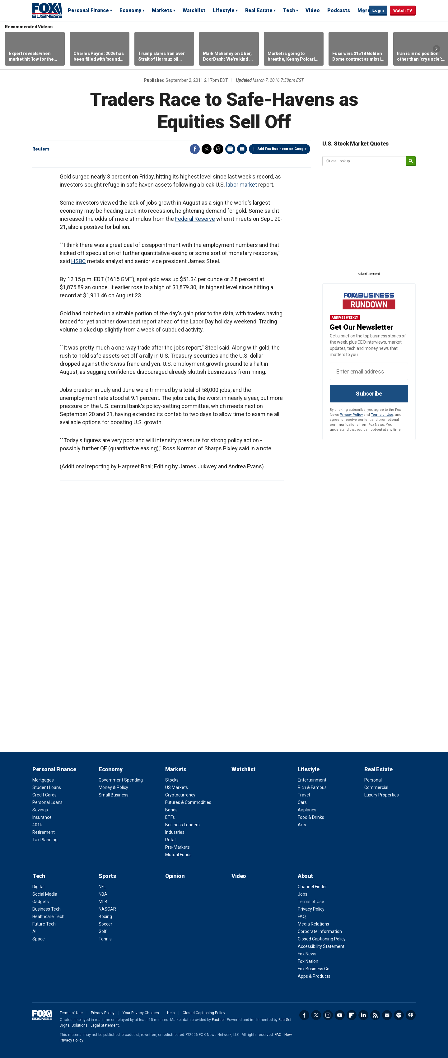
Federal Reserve (195, 219)
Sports (107, 876)
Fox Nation (308, 961)
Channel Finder (312, 886)
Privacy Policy (351, 415)
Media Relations (313, 923)
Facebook (195, 149)
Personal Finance (88, 10)
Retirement (43, 832)
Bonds (171, 809)
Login (378, 10)
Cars (302, 802)
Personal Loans (47, 802)
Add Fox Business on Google (282, 149)
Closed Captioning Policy (322, 938)
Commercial (376, 787)
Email (242, 149)
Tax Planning (45, 839)
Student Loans (46, 787)
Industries (174, 832)
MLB (103, 901)
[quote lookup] (364, 161)
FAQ (302, 916)
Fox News (307, 953)
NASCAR (107, 909)
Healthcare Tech (48, 916)
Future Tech (44, 923)
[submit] (411, 161)
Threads (218, 149)
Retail (170, 839)
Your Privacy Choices (141, 1013)
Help (171, 1013)
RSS (375, 1015)
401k (37, 824)
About (305, 876)
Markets (162, 10)
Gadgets (40, 901)
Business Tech (46, 909)
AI (34, 931)
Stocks (172, 779)
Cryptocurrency (180, 794)
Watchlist (194, 10)
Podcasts (338, 10)
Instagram (328, 1015)
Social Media (44, 894)
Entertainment (312, 779)
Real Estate (259, 10)
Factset (218, 1020)
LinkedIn (363, 1015)
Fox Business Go (313, 968)
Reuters (40, 148)
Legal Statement (105, 1025)
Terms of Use (382, 415)
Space (38, 938)
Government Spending (121, 779)
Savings (40, 809)
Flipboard (352, 1015)
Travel (304, 794)
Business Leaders (182, 824)
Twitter (207, 149)
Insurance (42, 817)
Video (313, 10)
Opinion (175, 876)
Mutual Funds (178, 854)
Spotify (399, 1015)
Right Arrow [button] (436, 49)
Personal (373, 779)
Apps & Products (314, 976)
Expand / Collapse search (362, 11)
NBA (103, 894)
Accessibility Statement (321, 946)
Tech (289, 10)
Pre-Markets (177, 847)
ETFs (170, 817)
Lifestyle (224, 10)
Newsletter (387, 1015)
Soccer (105, 923)
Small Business (113, 794)
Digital (38, 886)
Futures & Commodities (188, 802)
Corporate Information (320, 931)
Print (230, 149)
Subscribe (369, 393)
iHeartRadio (411, 1015)
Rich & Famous (312, 787)
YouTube (340, 1015)
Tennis (105, 938)
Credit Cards (44, 794)
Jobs (302, 894)
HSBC (78, 261)
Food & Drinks (311, 817)
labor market (241, 184)
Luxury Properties (381, 794)
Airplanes (307, 809)
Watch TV (402, 10)
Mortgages (43, 779)
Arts (302, 824)
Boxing (105, 916)
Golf (103, 931)
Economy (130, 10)
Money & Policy (113, 787)
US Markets (176, 787)
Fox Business (47, 10)
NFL (102, 886)
